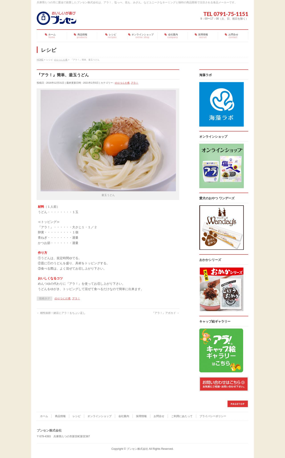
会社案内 (123, 416)
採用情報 (141, 416)
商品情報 (60, 416)
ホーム (44, 416)
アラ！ (134, 82)
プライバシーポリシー (213, 416)
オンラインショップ (100, 416)
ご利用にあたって (182, 416)
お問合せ (159, 416)
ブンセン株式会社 (137, 448)
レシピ (77, 416)
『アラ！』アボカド (165, 313)
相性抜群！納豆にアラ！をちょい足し (61, 313)
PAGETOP (238, 403)
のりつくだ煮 (122, 82)
